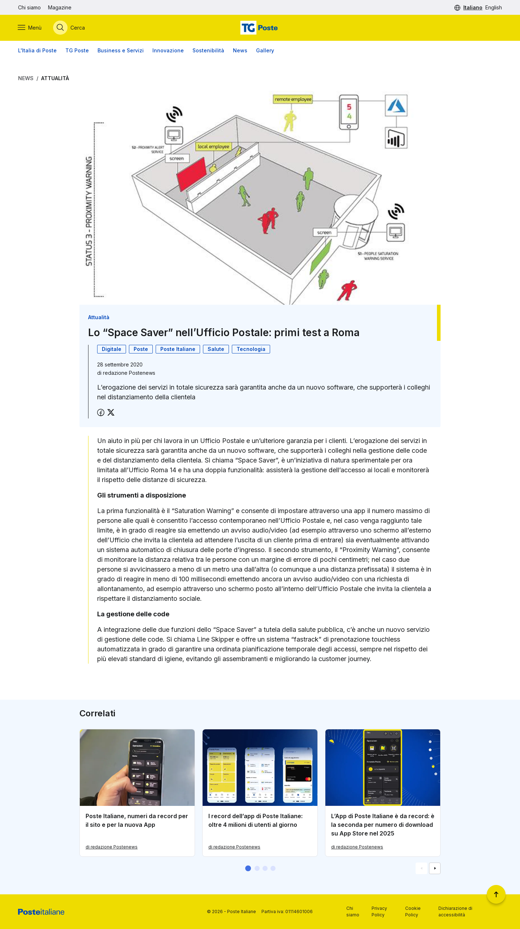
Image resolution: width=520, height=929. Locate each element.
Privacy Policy (379, 911)
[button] (248, 868)
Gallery (265, 50)
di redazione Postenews (112, 847)
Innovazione (168, 50)
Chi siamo (29, 7)
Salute (216, 349)
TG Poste (77, 50)
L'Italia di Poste (37, 50)
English (493, 7)
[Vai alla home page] (260, 28)
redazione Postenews (129, 373)
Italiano (472, 7)
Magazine (60, 7)
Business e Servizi (121, 50)
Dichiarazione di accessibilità (455, 911)
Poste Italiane (177, 349)
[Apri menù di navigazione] (30, 28)
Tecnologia (251, 349)
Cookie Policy (413, 911)
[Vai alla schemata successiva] (435, 868)
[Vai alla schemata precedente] (421, 868)
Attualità (55, 78)
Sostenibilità (208, 50)
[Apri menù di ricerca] (69, 28)
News (240, 50)
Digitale (111, 349)
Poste (141, 349)
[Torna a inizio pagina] (496, 894)
